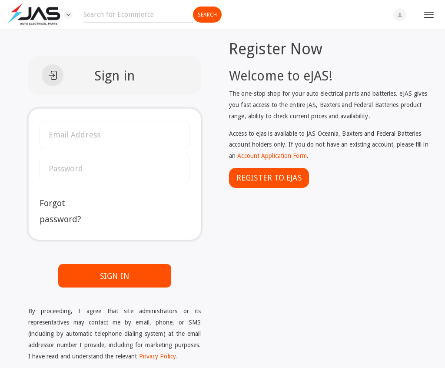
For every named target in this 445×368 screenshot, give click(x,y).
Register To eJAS (269, 177)
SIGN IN (114, 276)
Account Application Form (271, 155)
